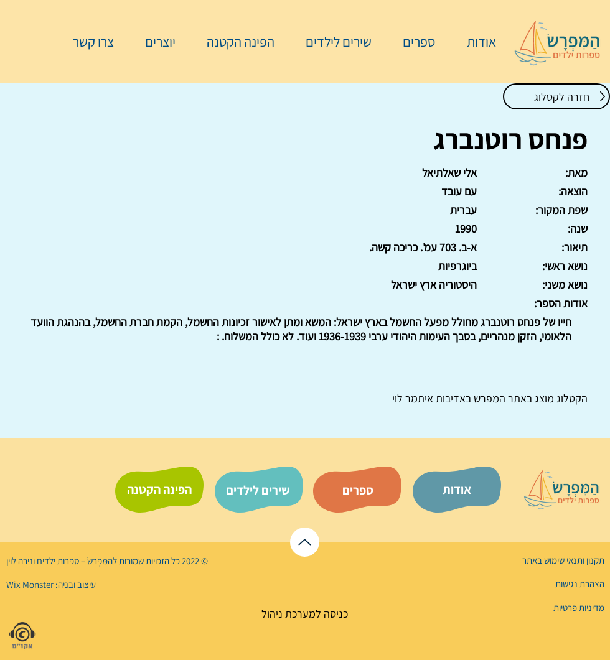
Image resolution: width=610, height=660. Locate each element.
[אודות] (457, 490)
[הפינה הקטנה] (159, 490)
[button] (412, 41)
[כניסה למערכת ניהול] (305, 613)
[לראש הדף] (304, 542)
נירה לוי (20, 561)
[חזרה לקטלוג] (556, 96)
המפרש (488, 398)
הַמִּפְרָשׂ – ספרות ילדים (74, 561)
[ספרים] (358, 490)
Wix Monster (30, 584)
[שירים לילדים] (258, 490)
